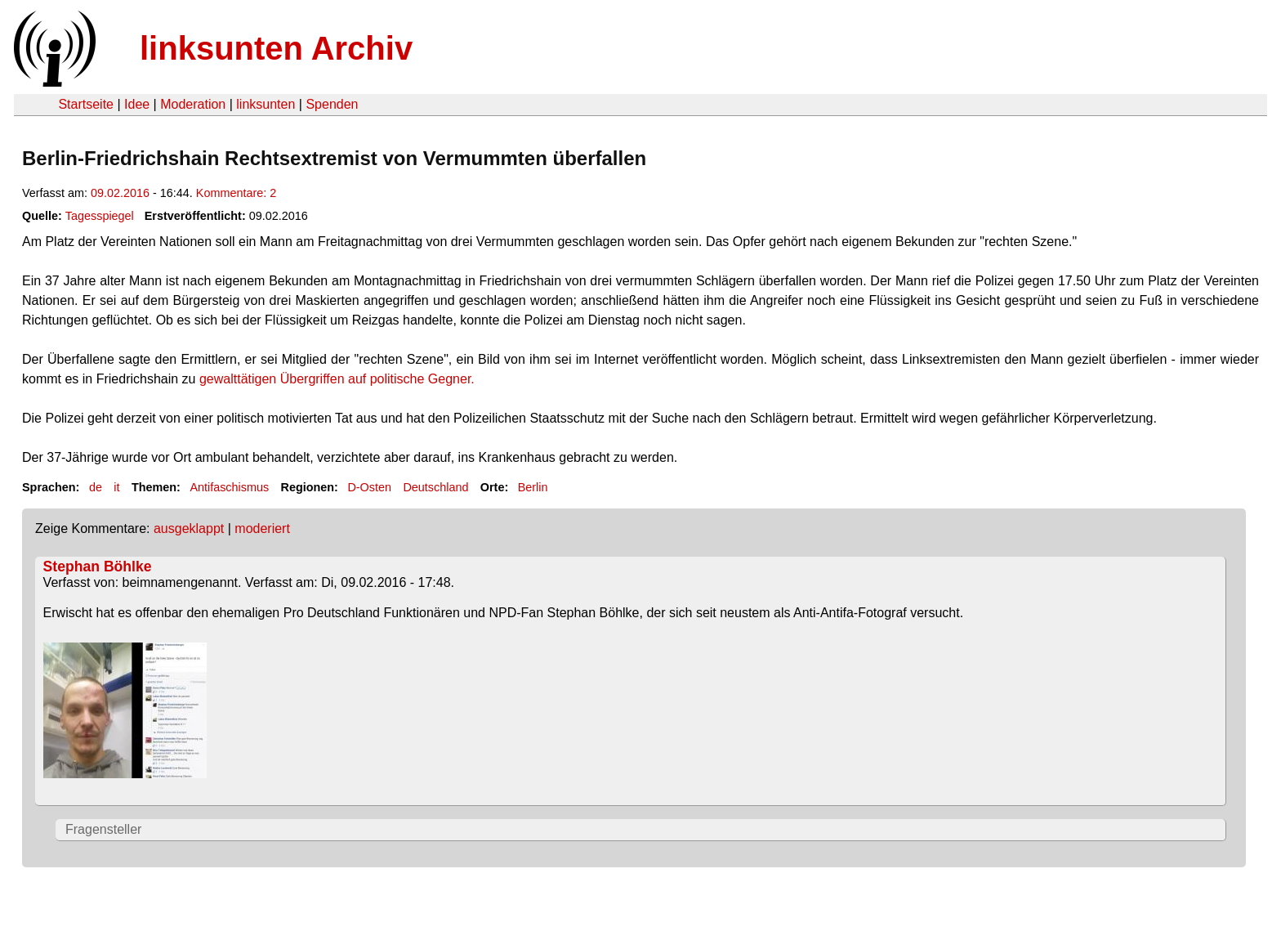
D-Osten (369, 487)
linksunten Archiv (276, 48)
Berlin (533, 487)
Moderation (192, 104)
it (116, 487)
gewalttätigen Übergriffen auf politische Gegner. (337, 379)
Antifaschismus (229, 487)
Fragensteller (103, 829)
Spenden (332, 104)
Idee (137, 104)
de (95, 487)
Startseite (86, 104)
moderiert (262, 528)
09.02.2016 (120, 192)
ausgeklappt (189, 528)
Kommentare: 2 (236, 192)
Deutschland (435, 487)
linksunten (265, 104)
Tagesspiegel (99, 215)
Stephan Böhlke (97, 566)
